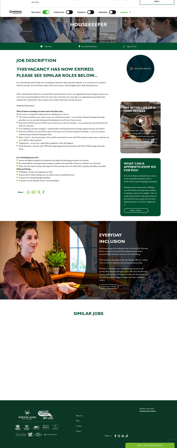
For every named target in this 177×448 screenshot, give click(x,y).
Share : (21, 192)
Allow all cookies (157, 6)
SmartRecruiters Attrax (148, 411)
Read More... (136, 210)
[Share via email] (33, 192)
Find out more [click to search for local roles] (108, 286)
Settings (124, 28)
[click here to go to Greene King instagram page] (119, 436)
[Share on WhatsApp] (28, 192)
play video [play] (140, 121)
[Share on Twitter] (39, 192)
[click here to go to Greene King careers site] (36, 423)
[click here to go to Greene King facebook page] (115, 436)
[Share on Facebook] (43, 192)
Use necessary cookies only (157, 15)
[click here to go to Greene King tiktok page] (127, 436)
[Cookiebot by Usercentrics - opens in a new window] (15, 27)
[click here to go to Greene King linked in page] (123, 436)
